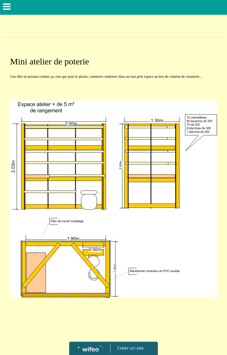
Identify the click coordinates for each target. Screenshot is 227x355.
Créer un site (130, 348)
